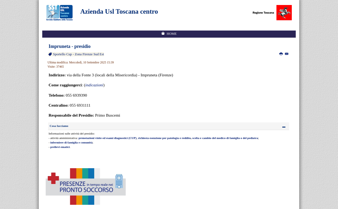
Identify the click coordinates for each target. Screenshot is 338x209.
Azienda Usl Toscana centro (119, 11)
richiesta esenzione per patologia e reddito (164, 138)
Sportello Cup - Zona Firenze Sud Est (78, 54)
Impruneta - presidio (70, 46)
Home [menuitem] (172, 34)
